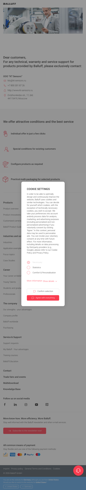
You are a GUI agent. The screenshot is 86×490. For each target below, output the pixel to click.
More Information (34, 281)
